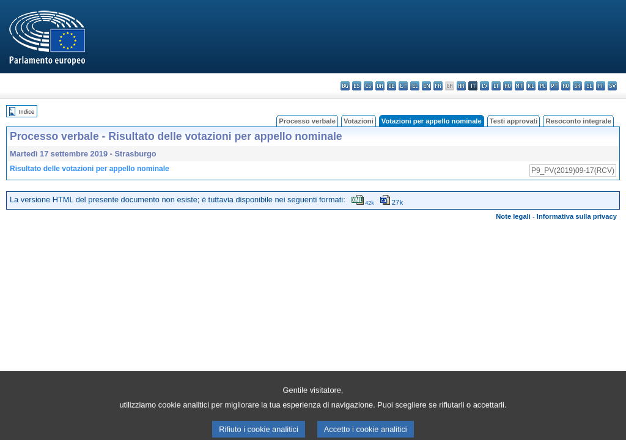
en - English (426, 85)
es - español (356, 85)
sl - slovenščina (589, 85)
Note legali (513, 216)
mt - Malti (519, 85)
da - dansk (380, 85)
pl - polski (542, 85)
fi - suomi (600, 85)
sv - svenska (612, 85)
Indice (27, 111)
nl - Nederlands (531, 85)
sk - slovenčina (577, 85)
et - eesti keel (403, 85)
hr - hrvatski (461, 85)
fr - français (438, 85)
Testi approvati (514, 121)
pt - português (554, 85)
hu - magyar (507, 85)
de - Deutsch (391, 85)
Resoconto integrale (578, 121)
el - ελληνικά (414, 85)
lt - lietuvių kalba (496, 85)
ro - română (565, 85)
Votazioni (359, 121)
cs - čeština (368, 85)
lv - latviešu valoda (484, 85)
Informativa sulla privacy (577, 216)
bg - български (345, 85)
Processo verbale (307, 121)
